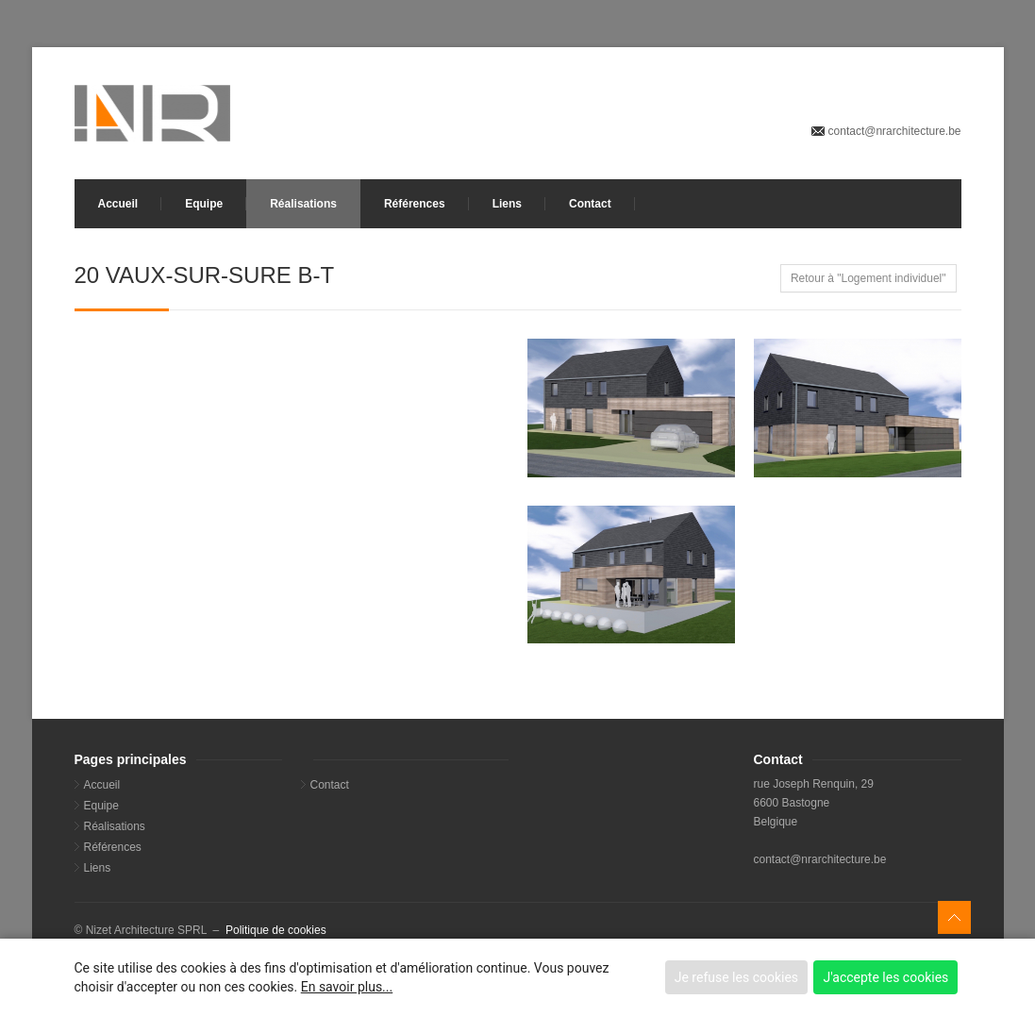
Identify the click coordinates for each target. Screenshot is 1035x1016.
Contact (590, 203)
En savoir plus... (346, 986)
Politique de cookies (275, 930)
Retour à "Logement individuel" (868, 278)
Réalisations (303, 203)
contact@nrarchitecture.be (894, 131)
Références (414, 203)
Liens (507, 203)
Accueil (118, 203)
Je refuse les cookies (736, 977)
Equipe (204, 203)
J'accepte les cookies (885, 977)
